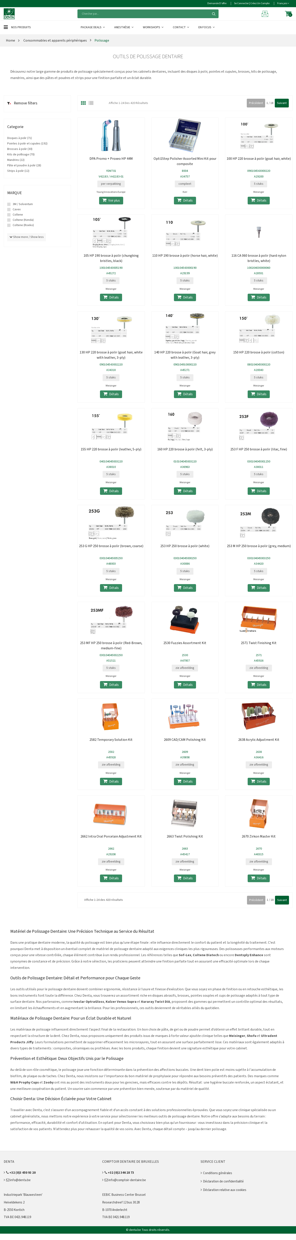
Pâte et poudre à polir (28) (24, 165)
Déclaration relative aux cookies (224, 1190)
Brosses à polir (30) (19, 149)
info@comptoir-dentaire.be (125, 1180)
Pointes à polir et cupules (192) (27, 143)
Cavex (17, 209)
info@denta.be (18, 1180)
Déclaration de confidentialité (223, 1181)
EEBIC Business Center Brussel (123, 1195)
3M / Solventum (23, 204)
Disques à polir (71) (19, 138)
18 (271, 103)
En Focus (206, 27)
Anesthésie (124, 27)
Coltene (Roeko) (23, 225)
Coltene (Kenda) (23, 219)
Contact (181, 27)
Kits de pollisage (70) (21, 154)
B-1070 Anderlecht (114, 1210)
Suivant (282, 103)
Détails (185, 200)
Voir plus (111, 200)
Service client (213, 1161)
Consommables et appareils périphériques (55, 40)
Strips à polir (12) (18, 171)
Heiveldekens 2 (14, 1202)
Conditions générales (217, 1173)
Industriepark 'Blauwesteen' (23, 1195)
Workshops (153, 27)
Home (10, 40)
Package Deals (93, 27)
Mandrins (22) (16, 160)
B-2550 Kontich (14, 1210)
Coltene (18, 214)
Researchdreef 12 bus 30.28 (121, 1202)
